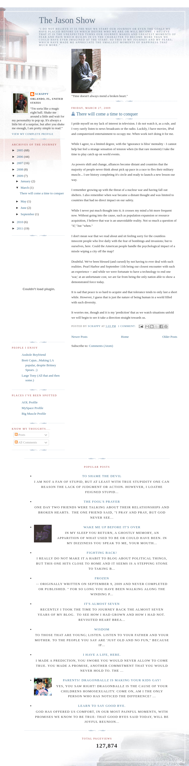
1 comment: (127, 326)
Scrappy (41, 94)
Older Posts (169, 337)
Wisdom (102, 629)
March (25, 187)
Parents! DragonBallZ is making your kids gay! (112, 680)
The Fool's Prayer (102, 501)
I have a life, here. (102, 654)
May (24, 201)
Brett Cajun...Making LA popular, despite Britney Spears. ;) (39, 365)
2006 (20, 156)
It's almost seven (102, 604)
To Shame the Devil (102, 476)
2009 (20, 176)
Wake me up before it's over (112, 527)
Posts (20, 435)
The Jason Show (67, 20)
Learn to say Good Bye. (102, 706)
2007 (20, 163)
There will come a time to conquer (107, 114)
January (26, 181)
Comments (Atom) (101, 346)
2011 (20, 228)
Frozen (102, 578)
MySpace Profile (32, 408)
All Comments (26, 442)
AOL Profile (30, 402)
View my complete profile (32, 134)
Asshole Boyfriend (34, 354)
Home (125, 337)
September (28, 214)
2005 (20, 150)
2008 (20, 169)
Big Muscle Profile (34, 413)
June (24, 208)
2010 (20, 222)
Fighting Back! (102, 552)
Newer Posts (79, 337)
